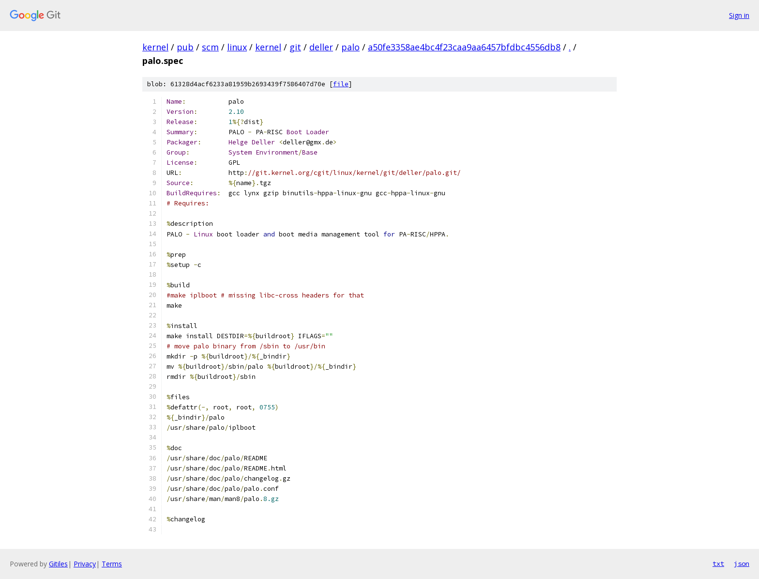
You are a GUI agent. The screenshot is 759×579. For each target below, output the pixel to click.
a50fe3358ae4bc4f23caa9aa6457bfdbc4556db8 (464, 47)
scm (210, 47)
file (341, 84)
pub (185, 47)
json (741, 563)
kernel (155, 47)
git (295, 47)
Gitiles (58, 563)
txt (718, 563)
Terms (112, 563)
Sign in (739, 15)
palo (350, 47)
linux (237, 47)
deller (321, 47)
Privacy (85, 563)
